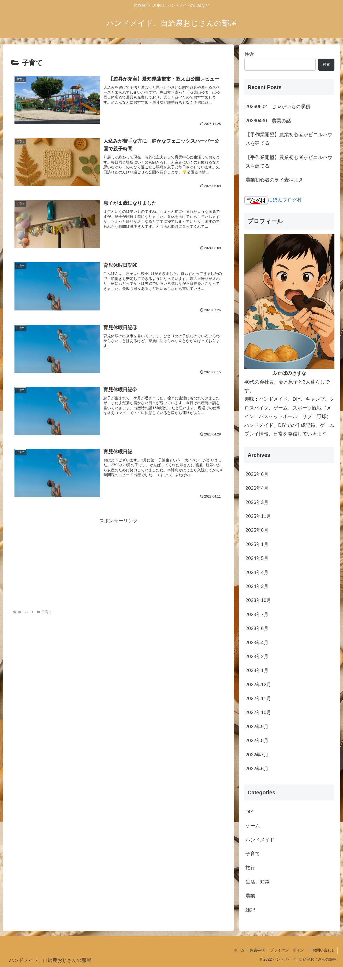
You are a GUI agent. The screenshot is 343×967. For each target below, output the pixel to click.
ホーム (237, 950)
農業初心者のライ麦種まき (274, 180)
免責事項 (255, 950)
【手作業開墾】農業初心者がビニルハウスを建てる (288, 139)
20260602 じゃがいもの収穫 (277, 106)
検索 (249, 54)
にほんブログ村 (273, 200)
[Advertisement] (118, 562)
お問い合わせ (323, 950)
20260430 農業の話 (268, 120)
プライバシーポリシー (288, 950)
